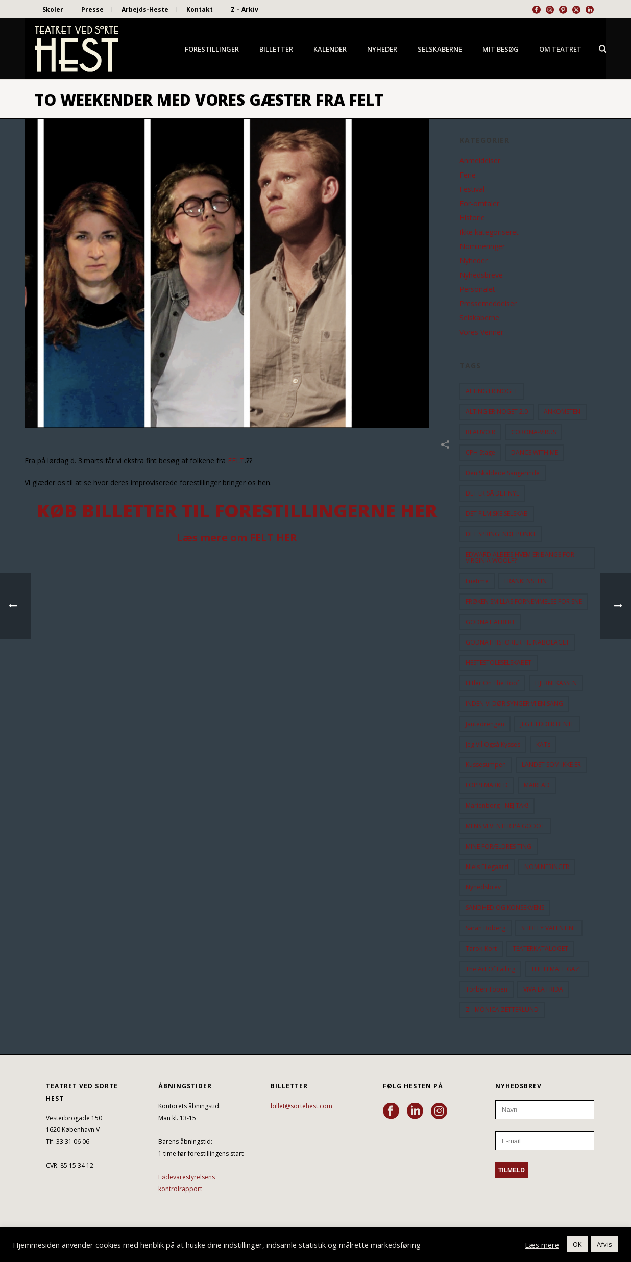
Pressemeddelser (488, 303)
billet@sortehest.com (301, 1106)
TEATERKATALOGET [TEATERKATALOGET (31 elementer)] (540, 948)
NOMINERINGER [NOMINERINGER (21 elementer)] (546, 866)
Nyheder (382, 49)
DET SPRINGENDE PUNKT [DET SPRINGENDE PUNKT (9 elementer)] (501, 534)
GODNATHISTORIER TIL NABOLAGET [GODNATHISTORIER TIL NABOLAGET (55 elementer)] (517, 642)
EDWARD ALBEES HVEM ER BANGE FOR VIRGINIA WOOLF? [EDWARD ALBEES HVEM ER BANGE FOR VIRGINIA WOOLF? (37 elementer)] (520, 557)
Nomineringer (482, 246)
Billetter (276, 49)
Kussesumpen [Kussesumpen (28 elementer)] (486, 764)
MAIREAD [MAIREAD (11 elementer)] (537, 785)
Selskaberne (440, 49)
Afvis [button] (604, 1244)
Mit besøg (500, 49)
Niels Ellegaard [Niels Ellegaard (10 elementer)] (487, 866)
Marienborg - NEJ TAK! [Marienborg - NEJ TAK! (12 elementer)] (497, 805)
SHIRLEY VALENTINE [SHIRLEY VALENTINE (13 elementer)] (548, 928)
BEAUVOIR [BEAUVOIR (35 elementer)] (480, 432)
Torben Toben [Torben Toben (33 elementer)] (486, 989)
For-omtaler (479, 203)
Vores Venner (481, 332)
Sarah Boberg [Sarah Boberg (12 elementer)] (485, 928)
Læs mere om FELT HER (237, 538)
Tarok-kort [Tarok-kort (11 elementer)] (481, 948)
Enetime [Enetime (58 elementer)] (477, 581)
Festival (471, 189)
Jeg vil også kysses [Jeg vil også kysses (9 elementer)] (493, 744)
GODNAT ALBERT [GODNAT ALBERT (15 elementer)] (490, 621)
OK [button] (577, 1244)
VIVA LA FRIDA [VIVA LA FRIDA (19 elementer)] (543, 989)
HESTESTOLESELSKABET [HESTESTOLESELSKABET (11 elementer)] (498, 662)
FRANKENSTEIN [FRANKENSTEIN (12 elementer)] (525, 581)
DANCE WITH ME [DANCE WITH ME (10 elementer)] (534, 452)
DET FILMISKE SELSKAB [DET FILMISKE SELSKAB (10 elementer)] (497, 513)
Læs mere (542, 1244)
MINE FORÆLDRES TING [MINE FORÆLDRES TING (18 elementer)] (498, 846)
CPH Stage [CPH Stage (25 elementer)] (480, 452)
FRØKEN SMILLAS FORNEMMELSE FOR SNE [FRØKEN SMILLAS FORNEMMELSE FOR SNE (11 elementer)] (524, 601)
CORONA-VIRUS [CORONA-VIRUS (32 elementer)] (533, 432)
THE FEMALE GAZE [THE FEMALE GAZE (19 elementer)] (557, 968)
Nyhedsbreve (481, 275)
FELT (236, 460)
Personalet (477, 289)
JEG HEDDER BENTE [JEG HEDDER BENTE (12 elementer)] (547, 724)
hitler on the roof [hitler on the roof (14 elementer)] (492, 683)
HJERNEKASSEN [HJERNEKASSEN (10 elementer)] (556, 683)
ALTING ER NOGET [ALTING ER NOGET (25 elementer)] (492, 391)
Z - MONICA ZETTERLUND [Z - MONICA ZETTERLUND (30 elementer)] (502, 1009)
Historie (472, 217)
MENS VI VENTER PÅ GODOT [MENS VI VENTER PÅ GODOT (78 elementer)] (505, 826)
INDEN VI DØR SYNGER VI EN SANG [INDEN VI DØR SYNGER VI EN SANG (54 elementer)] (514, 703)
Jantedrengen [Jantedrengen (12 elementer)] (485, 724)
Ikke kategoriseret (489, 232)
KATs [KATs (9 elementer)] (543, 744)
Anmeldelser (479, 160)
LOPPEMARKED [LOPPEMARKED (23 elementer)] (487, 785)
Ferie (467, 175)
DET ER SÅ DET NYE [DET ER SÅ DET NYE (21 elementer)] (492, 493)
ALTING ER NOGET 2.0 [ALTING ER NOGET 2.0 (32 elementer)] (497, 411)
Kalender (330, 49)
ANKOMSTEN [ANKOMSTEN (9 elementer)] (562, 411)
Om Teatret (560, 49)
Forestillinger (212, 49)
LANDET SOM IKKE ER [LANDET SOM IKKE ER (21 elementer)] (551, 764)
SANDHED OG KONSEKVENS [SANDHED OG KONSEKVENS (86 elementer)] (505, 907)
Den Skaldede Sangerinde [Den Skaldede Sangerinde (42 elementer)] (503, 472)
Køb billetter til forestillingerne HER (237, 510)
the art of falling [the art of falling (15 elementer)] (490, 968)
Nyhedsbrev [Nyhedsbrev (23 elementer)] (483, 887)
